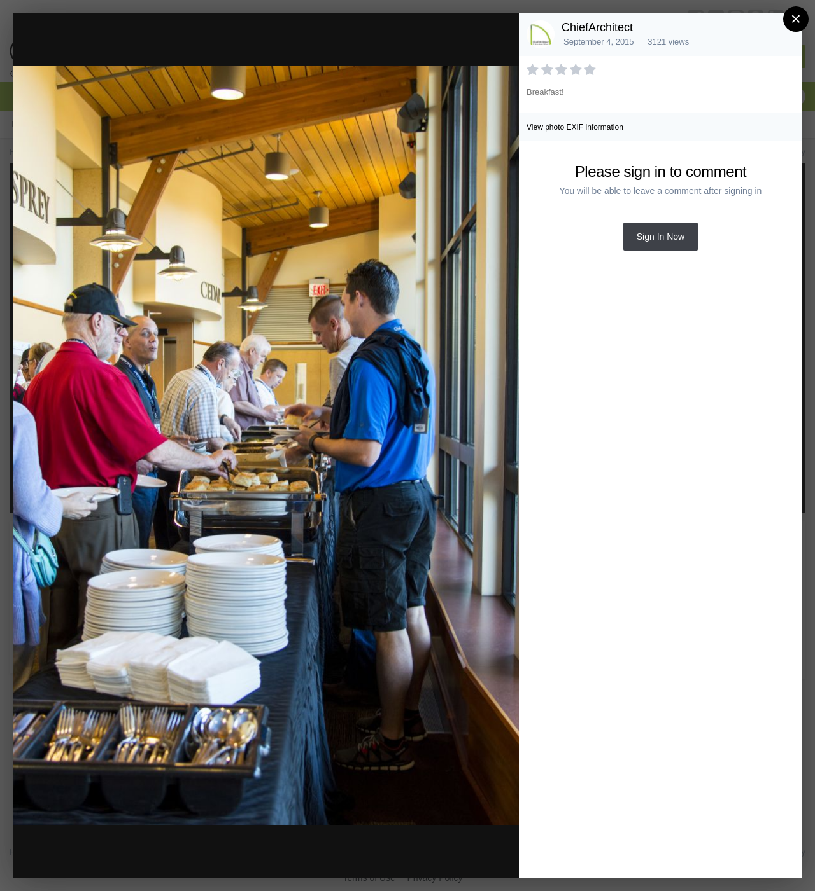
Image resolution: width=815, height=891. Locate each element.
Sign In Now (660, 236)
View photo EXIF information (575, 127)
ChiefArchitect (597, 27)
